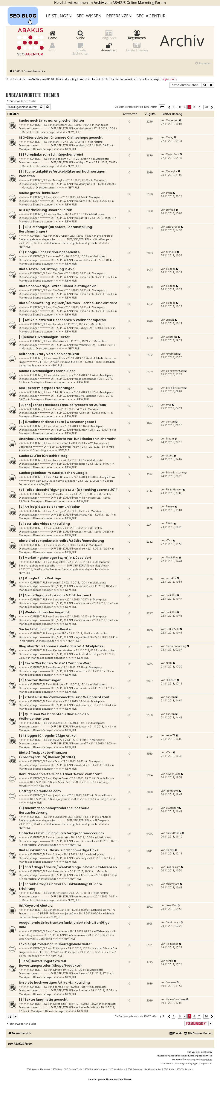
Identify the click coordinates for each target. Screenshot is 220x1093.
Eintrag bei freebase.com (40, 791)
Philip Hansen (61, 494)
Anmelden (108, 47)
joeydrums (59, 795)
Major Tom (59, 159)
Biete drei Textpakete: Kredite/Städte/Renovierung (61, 541)
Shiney (57, 854)
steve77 (58, 740)
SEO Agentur (150, 16)
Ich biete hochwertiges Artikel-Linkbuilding (54, 982)
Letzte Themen (137, 47)
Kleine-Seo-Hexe (63, 1004)
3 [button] (180, 107)
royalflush (59, 358)
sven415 (58, 256)
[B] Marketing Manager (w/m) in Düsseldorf (55, 558)
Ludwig (57, 324)
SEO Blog (57, 1069)
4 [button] (184, 107)
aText (56, 545)
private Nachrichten (80, 48)
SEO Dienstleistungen (96, 1069)
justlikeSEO (59, 633)
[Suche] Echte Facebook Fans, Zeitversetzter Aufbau (62, 405)
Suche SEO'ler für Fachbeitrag (43, 456)
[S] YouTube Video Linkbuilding (44, 524)
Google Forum (108, 477)
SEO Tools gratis (185, 1069)
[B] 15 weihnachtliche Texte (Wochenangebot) (57, 422)
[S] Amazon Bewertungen (40, 680)
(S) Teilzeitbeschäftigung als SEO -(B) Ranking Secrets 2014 (68, 490)
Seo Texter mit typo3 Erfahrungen (47, 388)
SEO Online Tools (73, 1069)
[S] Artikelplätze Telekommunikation (49, 507)
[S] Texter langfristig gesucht (43, 999)
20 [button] (206, 107)
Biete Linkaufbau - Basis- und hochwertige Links (58, 850)
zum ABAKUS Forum (20, 1044)
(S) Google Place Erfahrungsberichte (49, 252)
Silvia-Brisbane (62, 392)
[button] (162, 107)
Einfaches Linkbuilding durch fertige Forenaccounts (61, 833)
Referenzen (119, 16)
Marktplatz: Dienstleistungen (39, 132)
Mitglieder (108, 35)
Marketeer (59, 125)
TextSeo (58, 273)
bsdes (56, 460)
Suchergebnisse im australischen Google (53, 473)
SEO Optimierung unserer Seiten (45, 210)
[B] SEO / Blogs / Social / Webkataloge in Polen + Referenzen (68, 867)
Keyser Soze (60, 778)
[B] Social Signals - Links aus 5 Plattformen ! (55, 595)
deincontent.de (62, 375)
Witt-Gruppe (60, 235)
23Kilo (56, 528)
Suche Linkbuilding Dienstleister (45, 629)
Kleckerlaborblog (63, 650)
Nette (56, 667)
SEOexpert (59, 817)
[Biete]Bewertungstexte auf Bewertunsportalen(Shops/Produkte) (50, 963)
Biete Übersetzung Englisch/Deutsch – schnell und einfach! (68, 303)
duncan (57, 426)
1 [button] (173, 107)
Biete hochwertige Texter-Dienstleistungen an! (58, 286)
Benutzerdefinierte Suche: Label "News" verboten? (60, 774)
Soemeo (58, 987)
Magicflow (59, 562)
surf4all (57, 214)
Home (52, 35)
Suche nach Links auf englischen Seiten (51, 120)
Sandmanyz (60, 931)
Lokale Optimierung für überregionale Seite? (55, 944)
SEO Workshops (117, 1069)
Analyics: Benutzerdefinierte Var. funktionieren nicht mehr (67, 439)
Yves (56, 409)
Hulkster (58, 684)
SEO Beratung (135, 1069)
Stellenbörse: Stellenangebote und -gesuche (72, 243)
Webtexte (58, 341)
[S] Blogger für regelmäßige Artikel (47, 735)
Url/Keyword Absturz (36, 905)
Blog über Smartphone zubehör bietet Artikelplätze (61, 646)
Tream (57, 443)
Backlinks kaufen (152, 1069)
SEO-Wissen (88, 16)
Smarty (57, 511)
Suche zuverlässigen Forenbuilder (47, 371)
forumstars (59, 893)
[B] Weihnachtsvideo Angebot (44, 612)
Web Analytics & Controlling (35, 938)
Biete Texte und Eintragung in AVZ (46, 269)
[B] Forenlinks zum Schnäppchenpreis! (51, 154)
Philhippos (59, 948)
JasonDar (58, 910)
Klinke (56, 970)
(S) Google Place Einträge (40, 578)
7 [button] (199, 107)
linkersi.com (60, 871)
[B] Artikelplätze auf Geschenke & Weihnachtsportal (62, 320)
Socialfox (58, 599)
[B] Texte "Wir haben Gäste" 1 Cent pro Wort (55, 663)
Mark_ (56, 142)
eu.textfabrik (60, 837)
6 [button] (194, 107)
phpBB (172, 1055)
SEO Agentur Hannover (38, 1069)
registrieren (169, 79)
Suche (80, 35)
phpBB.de (207, 1059)
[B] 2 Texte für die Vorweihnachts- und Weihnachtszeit (64, 697)
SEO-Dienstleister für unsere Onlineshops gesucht (61, 137)
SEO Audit (169, 1069)
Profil (52, 47)
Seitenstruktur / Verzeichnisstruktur (49, 354)
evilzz (56, 197)
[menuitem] (203, 63)
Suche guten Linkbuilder (39, 193)
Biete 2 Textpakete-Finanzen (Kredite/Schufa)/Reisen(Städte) (47, 754)
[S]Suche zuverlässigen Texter (44, 337)
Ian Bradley (206, 1051)
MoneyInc (59, 180)
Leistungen (59, 16)
